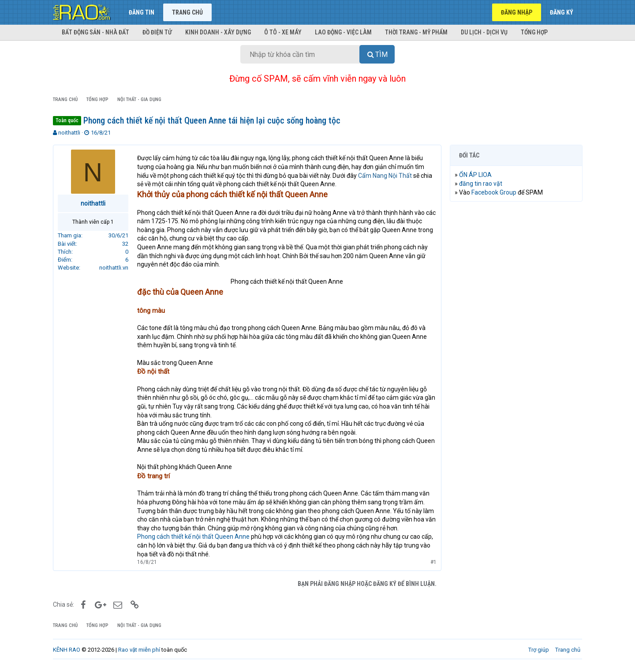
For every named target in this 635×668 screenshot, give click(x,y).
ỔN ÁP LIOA (475, 174)
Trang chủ (187, 12)
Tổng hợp (534, 32)
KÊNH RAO (66, 649)
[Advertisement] (516, 342)
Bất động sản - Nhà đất (95, 32)
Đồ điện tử (157, 32)
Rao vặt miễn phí (139, 649)
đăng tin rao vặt (480, 183)
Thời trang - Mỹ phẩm (416, 32)
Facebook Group (493, 192)
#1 (433, 562)
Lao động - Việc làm (343, 32)
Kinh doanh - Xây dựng (218, 32)
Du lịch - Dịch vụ (484, 32)
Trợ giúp (538, 649)
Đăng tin (141, 12)
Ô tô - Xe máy (283, 32)
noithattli (69, 132)
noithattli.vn (113, 267)
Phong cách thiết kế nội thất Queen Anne (193, 536)
